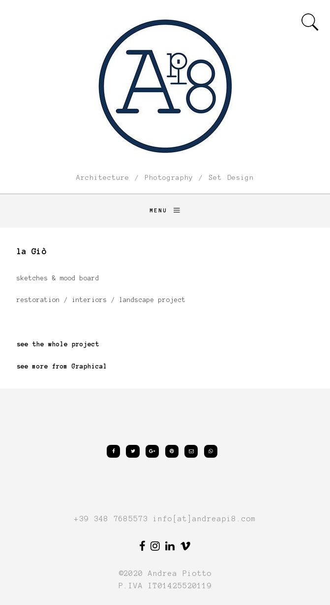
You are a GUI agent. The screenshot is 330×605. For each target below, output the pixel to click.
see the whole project (58, 344)
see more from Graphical (62, 366)
